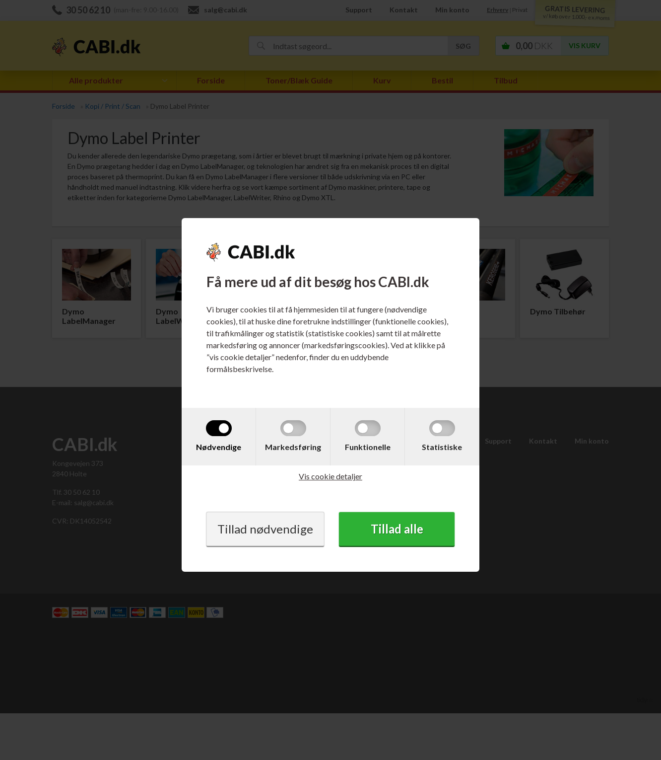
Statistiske (442, 447)
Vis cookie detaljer (330, 476)
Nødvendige (218, 447)
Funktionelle (368, 447)
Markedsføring (293, 447)
